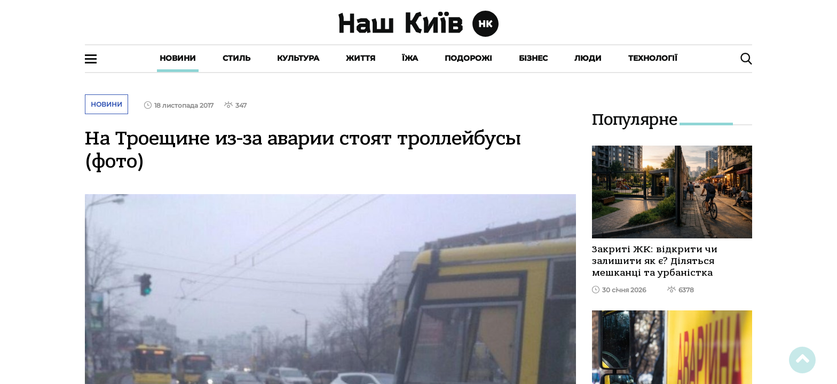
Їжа (410, 58)
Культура (298, 58)
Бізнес (533, 58)
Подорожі (468, 58)
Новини (178, 58)
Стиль (236, 58)
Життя (360, 58)
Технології (652, 58)
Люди (588, 58)
